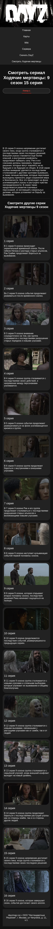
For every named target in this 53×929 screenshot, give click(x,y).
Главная (26, 30)
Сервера (26, 49)
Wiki (26, 43)
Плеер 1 (26, 91)
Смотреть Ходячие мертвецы (26, 61)
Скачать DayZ (27, 55)
